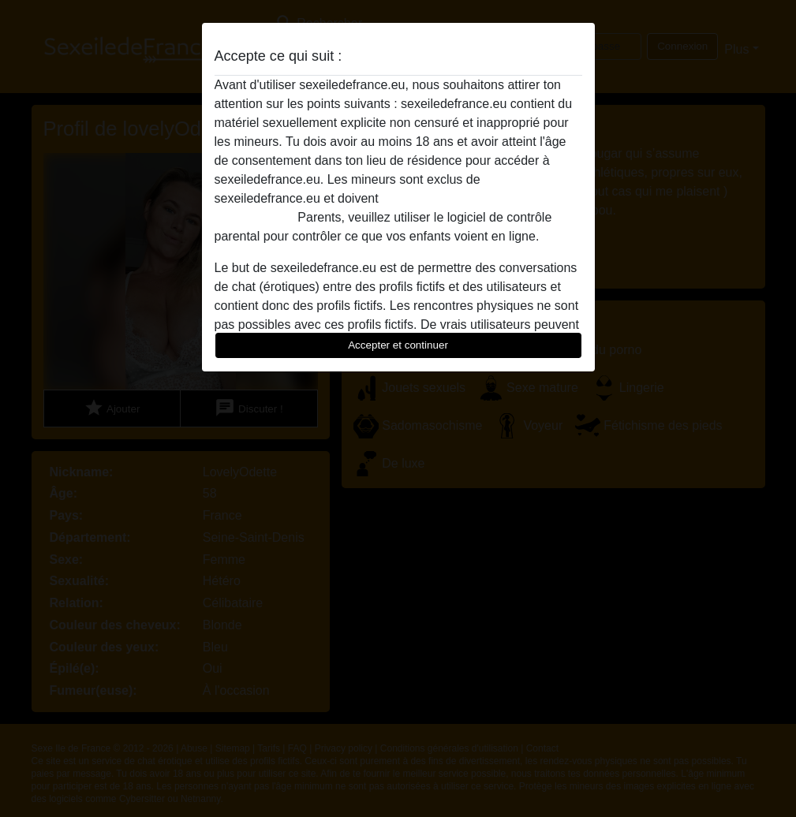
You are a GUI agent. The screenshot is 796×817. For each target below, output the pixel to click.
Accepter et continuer (398, 345)
